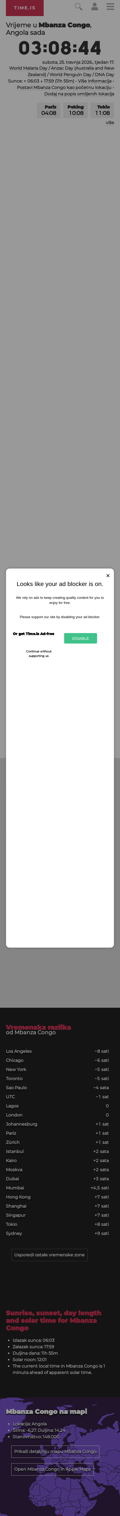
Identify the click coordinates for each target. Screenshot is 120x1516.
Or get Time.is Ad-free (33, 633)
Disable (80, 638)
